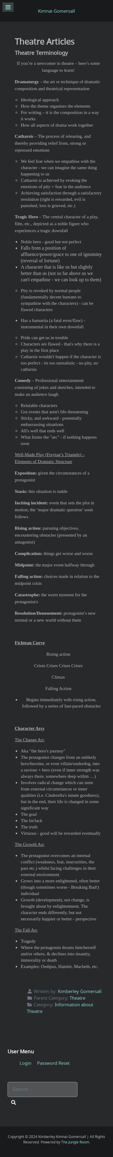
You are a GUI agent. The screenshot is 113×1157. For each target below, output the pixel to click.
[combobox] (42, 1089)
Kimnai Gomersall (56, 11)
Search (22, 1102)
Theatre (77, 998)
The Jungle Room (75, 1142)
